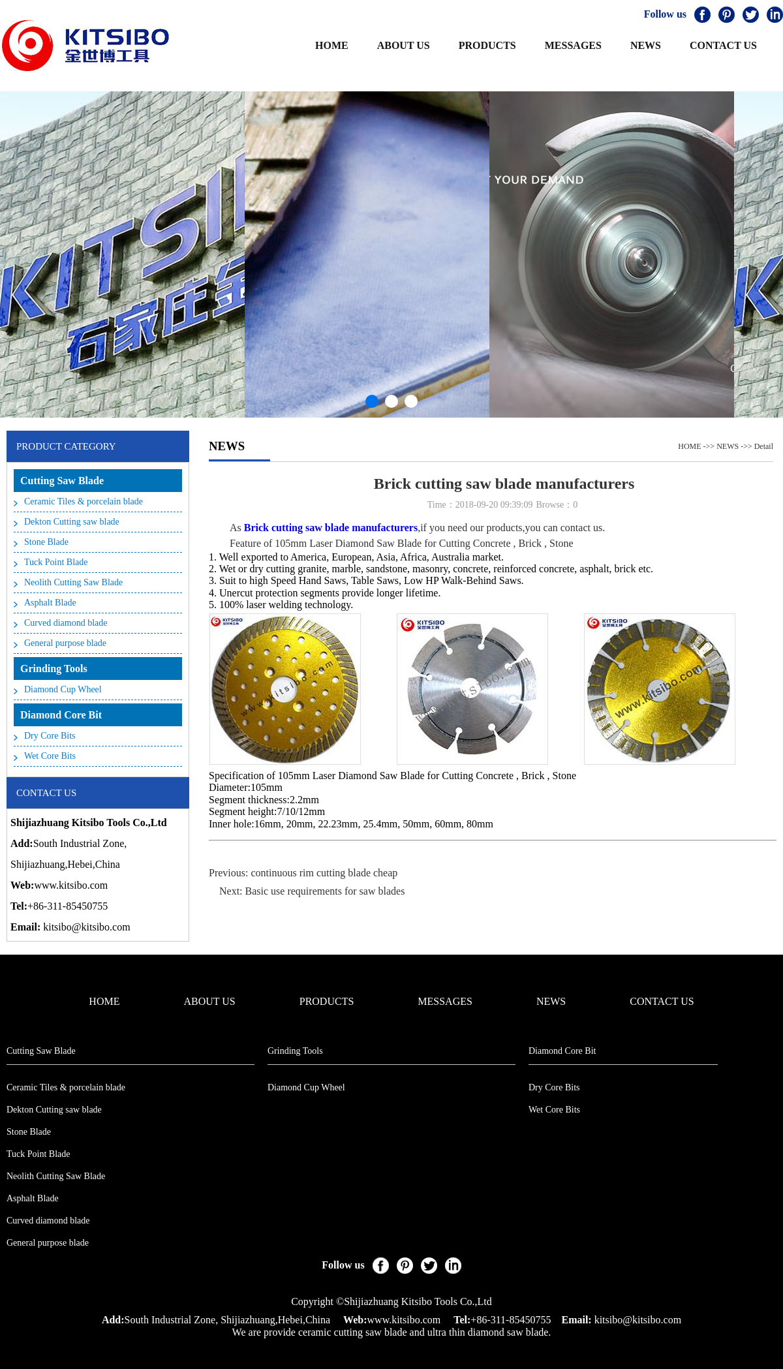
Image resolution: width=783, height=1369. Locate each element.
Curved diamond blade (66, 623)
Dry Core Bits (50, 736)
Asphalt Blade (50, 603)
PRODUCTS (487, 45)
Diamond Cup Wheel (63, 689)
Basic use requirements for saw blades (325, 891)
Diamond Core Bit (61, 714)
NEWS (645, 45)
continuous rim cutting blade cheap (324, 872)
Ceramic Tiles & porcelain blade (83, 501)
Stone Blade (46, 542)
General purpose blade (65, 643)
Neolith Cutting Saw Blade (73, 582)
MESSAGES (573, 45)
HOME (331, 45)
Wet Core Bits (50, 756)
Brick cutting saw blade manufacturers (331, 527)
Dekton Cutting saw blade (71, 522)
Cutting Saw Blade (62, 480)
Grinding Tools (53, 668)
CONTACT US (723, 45)
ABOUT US (403, 45)
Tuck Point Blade (56, 562)
